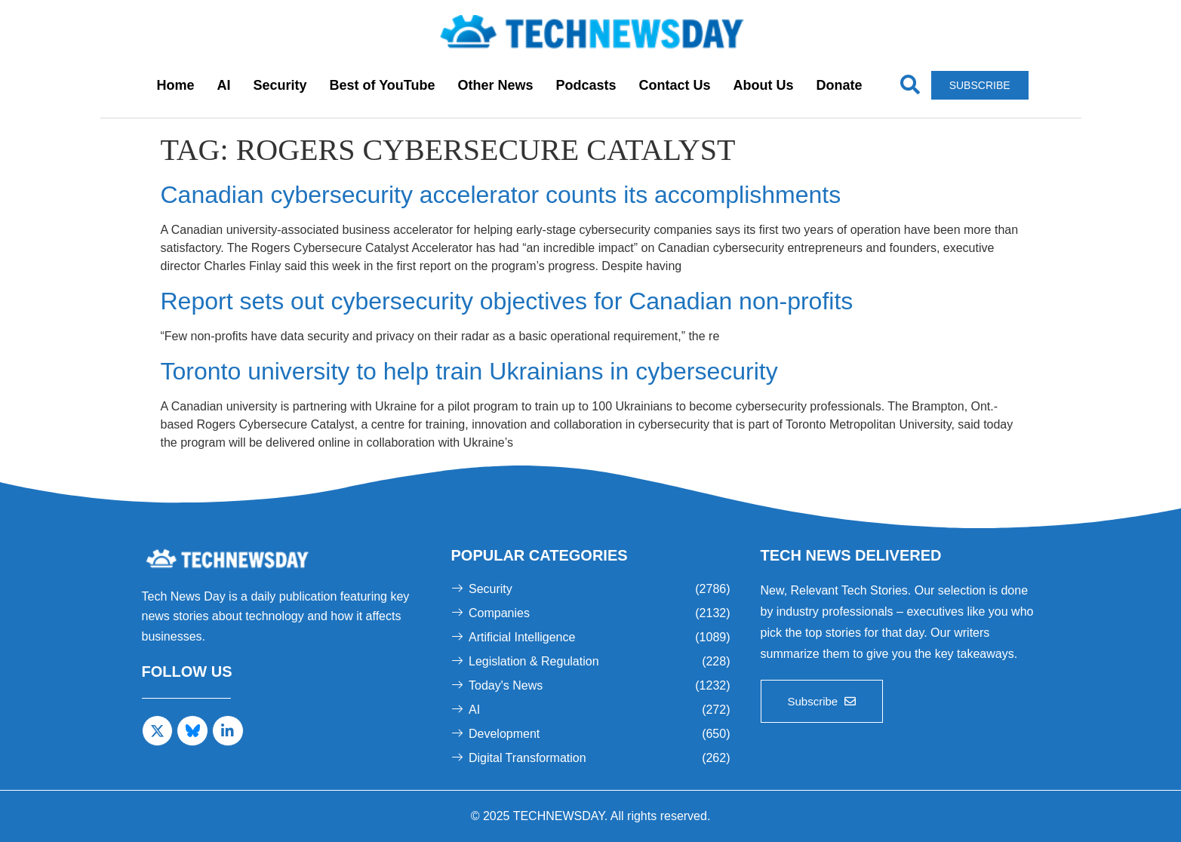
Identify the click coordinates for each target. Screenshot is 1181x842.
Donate (840, 85)
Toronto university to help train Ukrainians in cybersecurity (469, 371)
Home (175, 85)
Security (279, 85)
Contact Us (675, 85)
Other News (495, 85)
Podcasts (586, 85)
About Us (764, 85)
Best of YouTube (382, 85)
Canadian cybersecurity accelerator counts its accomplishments (501, 194)
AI (223, 85)
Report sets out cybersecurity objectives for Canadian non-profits (507, 301)
